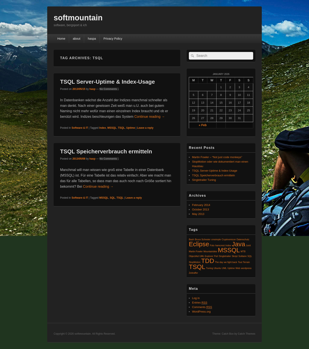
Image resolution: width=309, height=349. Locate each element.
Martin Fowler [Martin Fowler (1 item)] (196, 251)
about (76, 38)
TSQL (121, 127)
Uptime (130, 127)
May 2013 (198, 214)
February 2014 (201, 205)
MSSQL (112, 127)
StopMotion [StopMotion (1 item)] (194, 262)
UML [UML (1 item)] (224, 268)
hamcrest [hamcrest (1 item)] (220, 245)
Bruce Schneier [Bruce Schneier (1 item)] (203, 239)
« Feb (203, 125)
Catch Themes (246, 333)
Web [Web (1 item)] (238, 268)
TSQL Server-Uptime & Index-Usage (107, 82)
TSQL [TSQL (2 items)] (197, 266)
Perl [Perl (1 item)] (216, 256)
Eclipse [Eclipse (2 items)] (199, 244)
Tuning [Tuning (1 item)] (209, 268)
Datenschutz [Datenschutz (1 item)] (242, 239)
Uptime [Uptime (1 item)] (231, 268)
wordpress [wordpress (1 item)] (246, 268)
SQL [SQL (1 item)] (249, 256)
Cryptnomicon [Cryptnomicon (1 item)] (229, 239)
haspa (92, 38)
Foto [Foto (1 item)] (212, 245)
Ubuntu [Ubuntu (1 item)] (217, 268)
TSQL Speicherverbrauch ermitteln (106, 151)
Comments (202, 307)
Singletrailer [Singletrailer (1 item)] (225, 256)
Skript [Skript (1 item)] (235, 256)
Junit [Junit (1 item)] (248, 245)
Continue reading (149, 116)
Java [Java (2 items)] (238, 244)
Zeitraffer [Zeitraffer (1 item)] (193, 273)
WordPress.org (201, 311)
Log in (196, 298)
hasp (92, 89)
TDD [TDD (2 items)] (207, 260)
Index (102, 127)
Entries (199, 302)
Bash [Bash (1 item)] (191, 239)
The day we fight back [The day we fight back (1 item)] (226, 262)
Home (61, 38)
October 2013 (200, 209)
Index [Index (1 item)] (228, 245)
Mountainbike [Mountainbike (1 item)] (210, 251)
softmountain (78, 17)
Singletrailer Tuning (204, 179)
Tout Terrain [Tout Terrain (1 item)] (244, 262)
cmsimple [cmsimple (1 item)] (216, 239)
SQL (112, 197)
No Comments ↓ (109, 89)
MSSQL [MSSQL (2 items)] (229, 250)
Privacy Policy (112, 38)
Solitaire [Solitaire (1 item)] (242, 256)
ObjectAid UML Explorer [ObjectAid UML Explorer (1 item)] (201, 256)
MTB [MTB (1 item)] (243, 251)
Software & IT (79, 127)
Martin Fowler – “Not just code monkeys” (217, 157)
